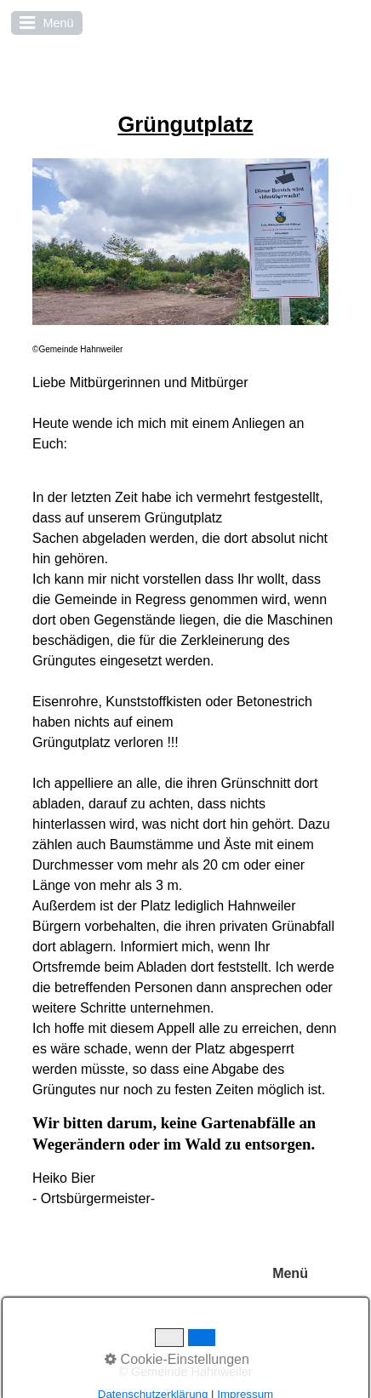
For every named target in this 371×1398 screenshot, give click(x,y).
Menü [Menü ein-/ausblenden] (290, 1273)
